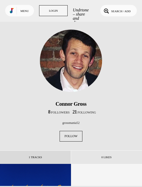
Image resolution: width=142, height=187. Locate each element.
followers (59, 112)
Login (53, 10)
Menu (24, 10)
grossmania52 (71, 123)
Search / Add (117, 11)
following (84, 112)
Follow (71, 136)
